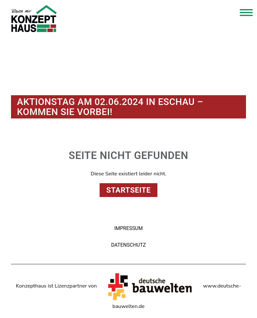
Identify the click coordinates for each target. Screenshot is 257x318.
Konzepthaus (34, 18)
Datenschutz (128, 245)
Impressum (128, 228)
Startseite (128, 190)
